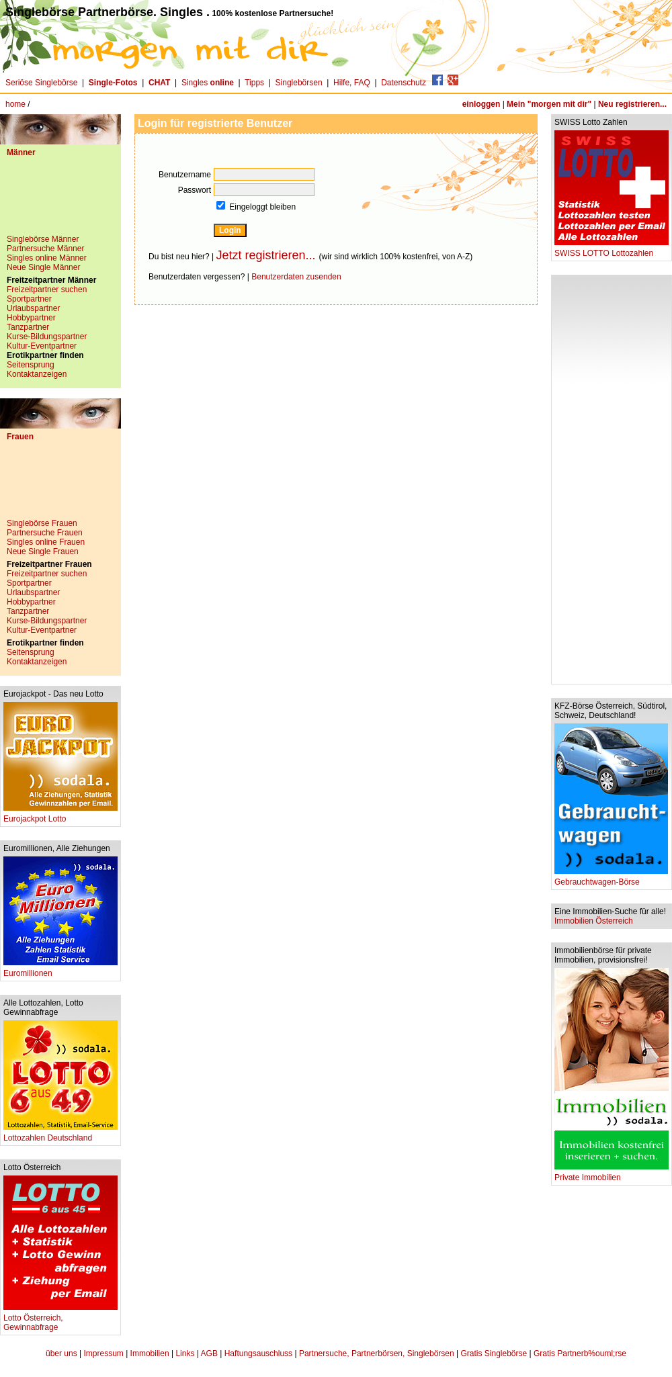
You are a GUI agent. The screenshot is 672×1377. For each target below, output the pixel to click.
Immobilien (149, 1353)
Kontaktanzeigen (37, 374)
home (15, 104)
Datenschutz (403, 82)
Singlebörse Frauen (42, 523)
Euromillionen (60, 969)
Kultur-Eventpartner (42, 346)
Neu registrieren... (632, 104)
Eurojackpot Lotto (60, 815)
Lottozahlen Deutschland (60, 1134)
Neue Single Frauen (43, 551)
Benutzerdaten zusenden (296, 276)
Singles (208, 82)
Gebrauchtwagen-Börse (611, 878)
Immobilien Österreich (593, 921)
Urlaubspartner (33, 308)
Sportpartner (29, 299)
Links (184, 1353)
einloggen (481, 104)
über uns (61, 1353)
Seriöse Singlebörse (41, 82)
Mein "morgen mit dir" (549, 104)
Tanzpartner (28, 327)
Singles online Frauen (46, 542)
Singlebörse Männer (43, 239)
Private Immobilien (611, 1173)
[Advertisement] (60, 201)
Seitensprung (30, 364)
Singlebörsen (299, 82)
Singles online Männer (47, 258)
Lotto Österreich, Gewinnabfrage (60, 1319)
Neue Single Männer (43, 267)
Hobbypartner (31, 317)
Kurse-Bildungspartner (47, 336)
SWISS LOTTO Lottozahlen (611, 249)
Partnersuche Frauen (45, 532)
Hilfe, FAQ (351, 82)
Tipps (254, 82)
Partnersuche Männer (45, 248)
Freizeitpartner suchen (47, 289)
